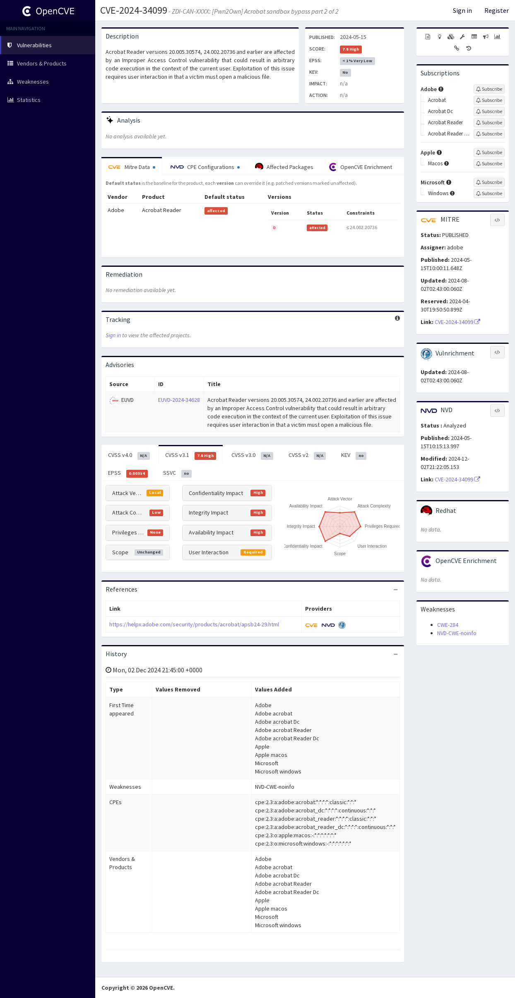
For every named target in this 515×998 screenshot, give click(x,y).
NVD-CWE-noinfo (456, 633)
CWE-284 (447, 624)
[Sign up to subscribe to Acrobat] (489, 100)
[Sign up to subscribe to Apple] (489, 152)
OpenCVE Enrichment (360, 167)
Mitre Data (131, 167)
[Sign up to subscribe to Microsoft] (489, 182)
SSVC (177, 473)
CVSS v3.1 (191, 455)
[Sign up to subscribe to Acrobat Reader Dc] (489, 133)
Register (496, 10)
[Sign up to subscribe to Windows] (489, 193)
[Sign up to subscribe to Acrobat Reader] (489, 122)
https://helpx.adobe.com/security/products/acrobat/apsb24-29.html (194, 624)
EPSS (128, 473)
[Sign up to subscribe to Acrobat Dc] (489, 111)
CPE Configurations (205, 167)
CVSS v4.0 (129, 455)
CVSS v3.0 (252, 455)
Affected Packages (284, 167)
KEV (353, 455)
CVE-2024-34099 (133, 10)
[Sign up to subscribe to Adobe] (489, 89)
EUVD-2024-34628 (179, 400)
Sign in (462, 10)
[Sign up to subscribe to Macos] (489, 163)
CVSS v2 (307, 455)
